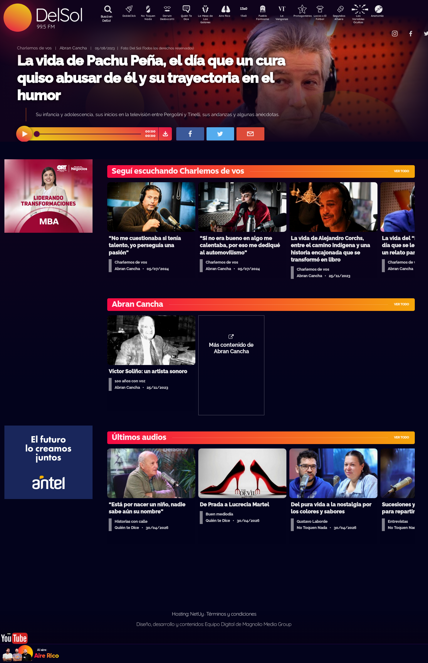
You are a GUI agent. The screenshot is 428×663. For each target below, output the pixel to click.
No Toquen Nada (147, 18)
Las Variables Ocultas (374, 19)
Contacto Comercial (382, 30)
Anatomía (394, 16)
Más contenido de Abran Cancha (231, 351)
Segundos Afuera (353, 18)
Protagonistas (312, 16)
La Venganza (291, 18)
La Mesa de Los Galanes (209, 19)
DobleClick (127, 16)
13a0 (250, 16)
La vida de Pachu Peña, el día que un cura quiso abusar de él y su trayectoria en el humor (151, 78)
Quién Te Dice (188, 18)
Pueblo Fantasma (271, 18)
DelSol (59, 15)
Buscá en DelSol (106, 18)
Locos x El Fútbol (333, 18)
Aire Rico (230, 16)
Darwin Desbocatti (168, 18)
